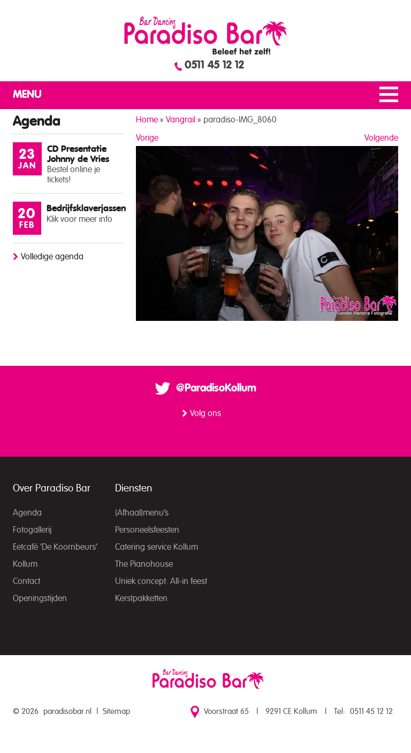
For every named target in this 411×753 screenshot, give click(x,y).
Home (147, 120)
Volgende (381, 138)
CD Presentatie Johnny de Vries (78, 154)
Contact (26, 581)
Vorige (147, 138)
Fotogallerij (32, 530)
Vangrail (180, 120)
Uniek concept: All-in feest (161, 581)
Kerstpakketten (141, 598)
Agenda (27, 513)
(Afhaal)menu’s (142, 513)
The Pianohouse (144, 564)
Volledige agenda (52, 256)
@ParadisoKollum (216, 388)
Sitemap (116, 712)
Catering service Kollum (156, 547)
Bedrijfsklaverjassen (86, 208)
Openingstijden (40, 598)
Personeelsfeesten (147, 530)
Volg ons (205, 413)
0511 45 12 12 (214, 65)
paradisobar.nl (67, 712)
